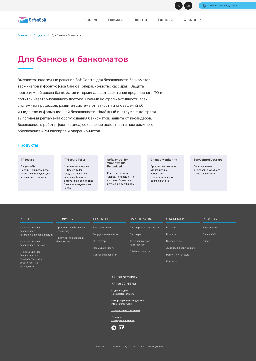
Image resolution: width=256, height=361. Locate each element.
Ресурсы (210, 219)
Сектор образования (105, 254)
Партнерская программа (144, 227)
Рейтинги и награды (178, 254)
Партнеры (165, 20)
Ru (178, 5)
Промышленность (103, 247)
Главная (22, 35)
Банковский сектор (104, 227)
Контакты (171, 261)
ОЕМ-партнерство (140, 251)
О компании (192, 20)
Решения (90, 20)
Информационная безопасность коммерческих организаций (36, 231)
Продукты (115, 20)
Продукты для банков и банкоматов (70, 239)
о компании (176, 219)
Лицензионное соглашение (125, 310)
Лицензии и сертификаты (181, 247)
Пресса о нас (174, 241)
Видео (206, 241)
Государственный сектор (107, 234)
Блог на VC (209, 234)
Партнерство (141, 219)
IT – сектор (99, 241)
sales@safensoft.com (122, 293)
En (188, 5)
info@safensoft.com (121, 303)
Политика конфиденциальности (123, 319)
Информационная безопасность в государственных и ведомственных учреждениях (31, 259)
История (171, 227)
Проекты (140, 20)
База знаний (210, 227)
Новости (171, 234)
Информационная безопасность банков (32, 243)
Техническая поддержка (220, 5)
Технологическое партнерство (140, 243)
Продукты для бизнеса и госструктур (70, 229)
